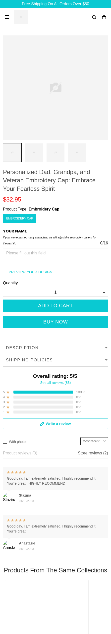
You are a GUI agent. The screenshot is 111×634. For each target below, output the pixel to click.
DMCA (9, 608)
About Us (11, 574)
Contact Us (13, 582)
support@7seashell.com (24, 551)
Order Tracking (16, 599)
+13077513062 (16, 544)
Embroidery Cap (44, 209)
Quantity (10, 283)
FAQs (8, 591)
